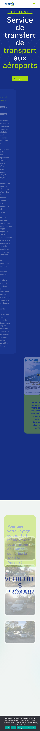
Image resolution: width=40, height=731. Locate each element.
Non (13, 728)
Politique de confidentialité (26, 728)
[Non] (37, 723)
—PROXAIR (20, 14)
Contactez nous (20, 81)
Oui (8, 728)
